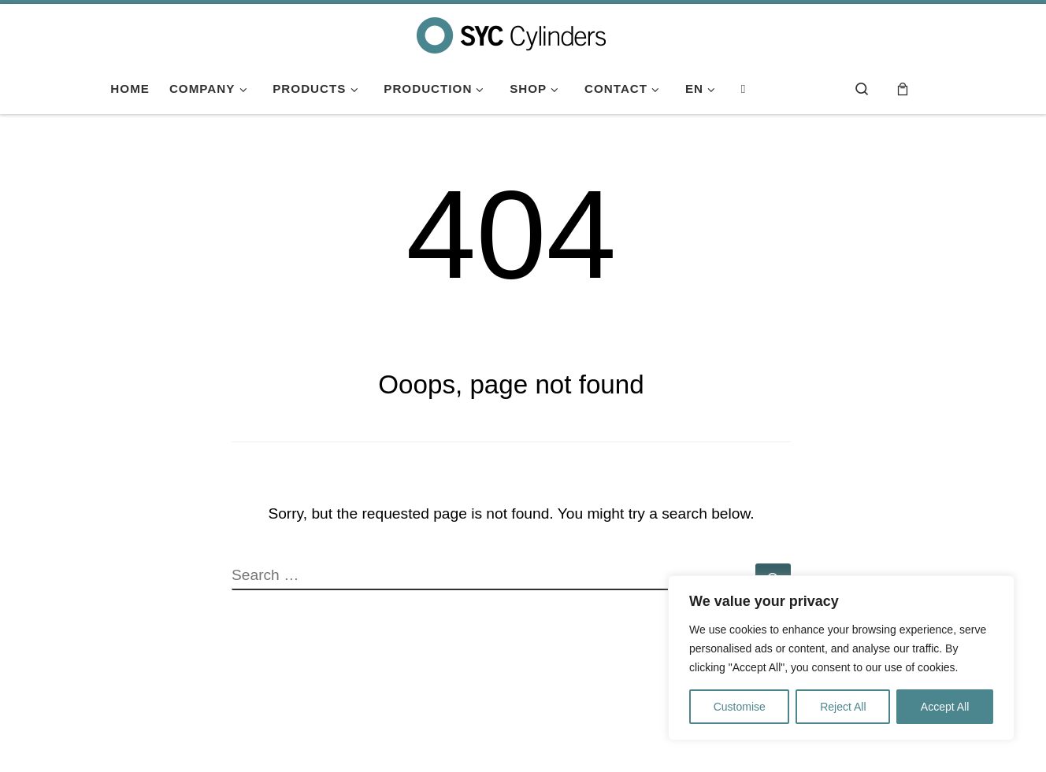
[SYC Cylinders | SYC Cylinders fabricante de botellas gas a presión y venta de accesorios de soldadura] (511, 33)
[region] (841, 658)
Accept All (945, 706)
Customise (740, 706)
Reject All (843, 706)
